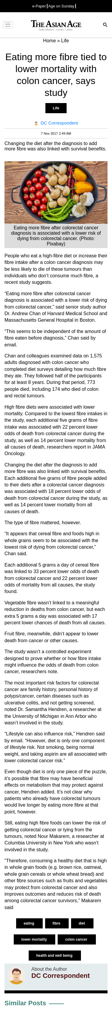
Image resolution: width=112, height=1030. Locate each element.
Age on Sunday (61, 6)
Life (56, 108)
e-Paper (39, 6)
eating (29, 923)
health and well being (54, 955)
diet (82, 923)
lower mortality (34, 939)
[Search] (105, 25)
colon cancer (76, 939)
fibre (57, 923)
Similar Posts (25, 1003)
